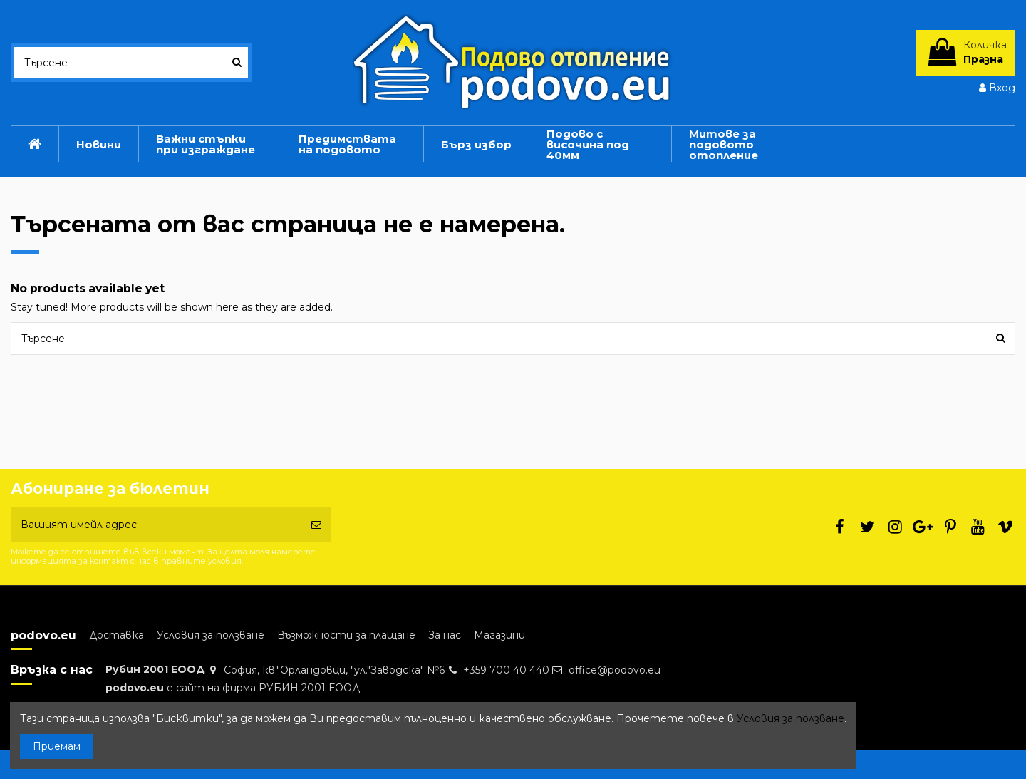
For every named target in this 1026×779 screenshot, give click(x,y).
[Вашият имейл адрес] (156, 524)
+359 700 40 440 (506, 670)
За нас (444, 635)
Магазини (499, 635)
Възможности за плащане (346, 635)
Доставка (116, 635)
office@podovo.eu (614, 670)
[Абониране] (316, 524)
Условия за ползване (210, 635)
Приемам (57, 746)
